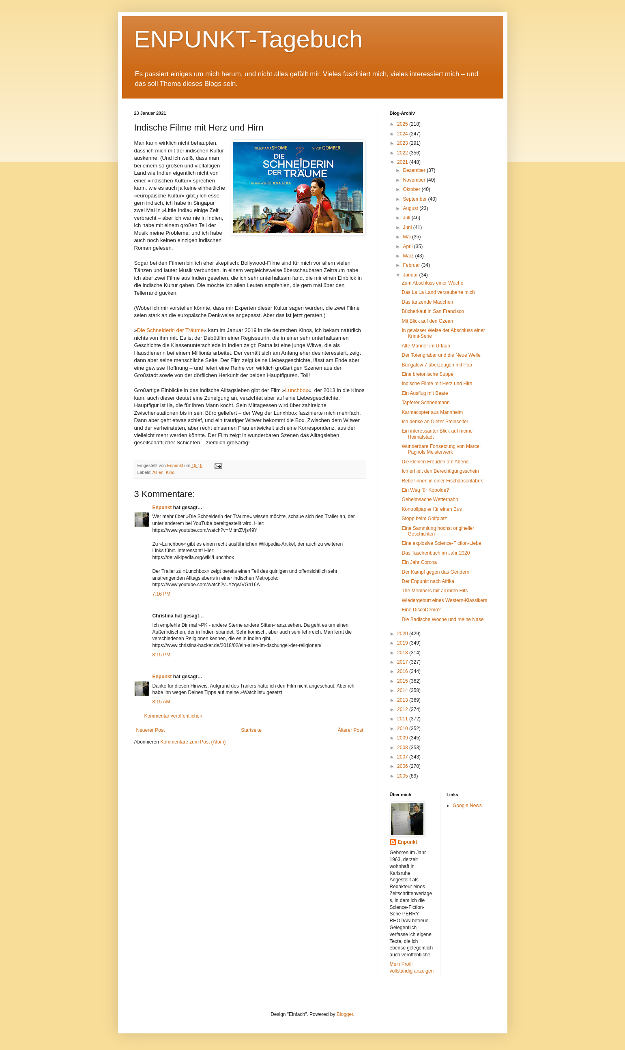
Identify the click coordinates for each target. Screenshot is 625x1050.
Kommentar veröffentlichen (173, 716)
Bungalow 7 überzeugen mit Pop (437, 365)
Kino (170, 472)
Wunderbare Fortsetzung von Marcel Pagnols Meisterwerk (441, 449)
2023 (403, 143)
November (415, 180)
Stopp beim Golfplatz (424, 518)
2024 (403, 134)
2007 (403, 757)
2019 (403, 643)
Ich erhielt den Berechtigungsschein (440, 471)
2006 (403, 766)
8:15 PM (161, 655)
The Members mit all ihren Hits (435, 591)
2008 (403, 747)
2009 (403, 738)
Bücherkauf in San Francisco (433, 311)
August (411, 208)
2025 (403, 124)
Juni (408, 227)
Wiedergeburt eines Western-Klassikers (444, 600)
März (409, 256)
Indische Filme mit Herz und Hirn (437, 383)
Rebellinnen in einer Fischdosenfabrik (442, 481)
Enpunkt (162, 507)
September (415, 199)
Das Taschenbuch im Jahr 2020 (436, 553)
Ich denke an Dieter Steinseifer (435, 421)
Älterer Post (350, 730)
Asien (157, 472)
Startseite (251, 730)
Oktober (412, 189)
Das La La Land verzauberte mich (438, 292)
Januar (411, 275)
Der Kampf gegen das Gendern (435, 572)
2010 (403, 728)
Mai (407, 237)
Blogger (345, 1014)
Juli (407, 218)
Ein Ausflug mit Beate (425, 393)
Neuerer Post (150, 730)
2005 (403, 776)
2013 (403, 700)
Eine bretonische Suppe (427, 374)
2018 (403, 653)
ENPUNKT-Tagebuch (248, 39)
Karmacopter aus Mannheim (432, 412)
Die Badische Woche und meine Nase (442, 619)
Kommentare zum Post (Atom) (193, 742)
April (408, 246)
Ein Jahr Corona (419, 562)
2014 (403, 690)
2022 (403, 153)
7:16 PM (161, 594)
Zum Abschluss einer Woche (432, 283)
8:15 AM (161, 702)
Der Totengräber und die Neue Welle (441, 355)
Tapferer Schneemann (425, 402)
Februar (412, 265)
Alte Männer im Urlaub (426, 346)
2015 (403, 681)
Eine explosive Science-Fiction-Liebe (441, 543)
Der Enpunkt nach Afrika (428, 581)
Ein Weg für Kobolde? (425, 490)
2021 (403, 162)
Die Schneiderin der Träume (170, 330)
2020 (403, 633)
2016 (403, 671)
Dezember (415, 170)
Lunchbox (296, 390)
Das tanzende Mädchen (427, 302)
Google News (467, 805)
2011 (403, 719)
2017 (403, 662)
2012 (403, 709)
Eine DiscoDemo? (421, 610)
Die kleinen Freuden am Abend (435, 462)
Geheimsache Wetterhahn (430, 499)
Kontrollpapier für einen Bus (432, 509)
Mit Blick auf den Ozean (427, 321)
